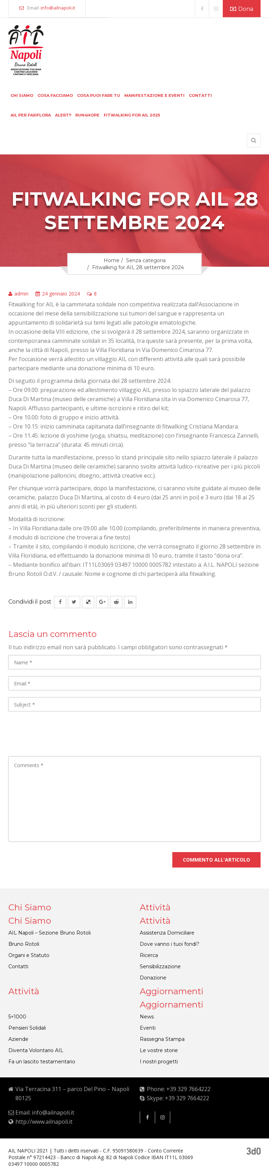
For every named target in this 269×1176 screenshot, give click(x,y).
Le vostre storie (159, 1050)
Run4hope (87, 115)
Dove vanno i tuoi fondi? (169, 944)
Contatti (200, 95)
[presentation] (61, 735)
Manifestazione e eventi (154, 95)
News (147, 1017)
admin (18, 294)
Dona (241, 9)
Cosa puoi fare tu (98, 95)
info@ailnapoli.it (58, 8)
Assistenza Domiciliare (167, 933)
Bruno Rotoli (23, 944)
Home (111, 260)
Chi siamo (22, 95)
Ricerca (149, 955)
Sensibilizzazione (160, 966)
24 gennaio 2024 (57, 294)
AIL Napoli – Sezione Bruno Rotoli (49, 933)
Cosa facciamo (55, 95)
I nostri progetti (159, 1061)
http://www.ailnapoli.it (44, 1121)
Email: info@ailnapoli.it (44, 1112)
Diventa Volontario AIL (35, 1050)
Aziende (18, 1039)
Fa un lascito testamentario (41, 1061)
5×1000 (17, 1017)
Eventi (148, 1028)
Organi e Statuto (28, 955)
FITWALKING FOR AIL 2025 (132, 115)
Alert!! (63, 115)
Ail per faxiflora (31, 115)
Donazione (153, 978)
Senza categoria (146, 260)
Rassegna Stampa (162, 1039)
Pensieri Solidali (27, 1028)
